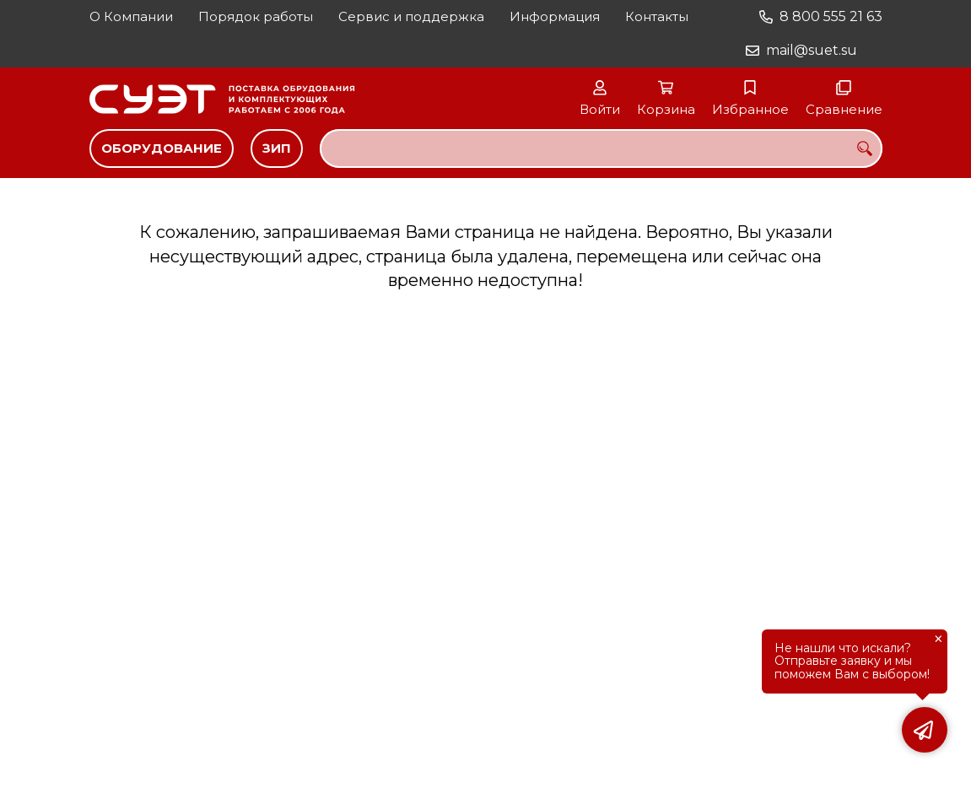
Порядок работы (255, 16)
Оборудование (161, 148)
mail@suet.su (811, 50)
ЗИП (276, 148)
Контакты (656, 16)
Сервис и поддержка (411, 16)
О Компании (131, 16)
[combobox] (601, 148)
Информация (555, 16)
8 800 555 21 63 (830, 16)
